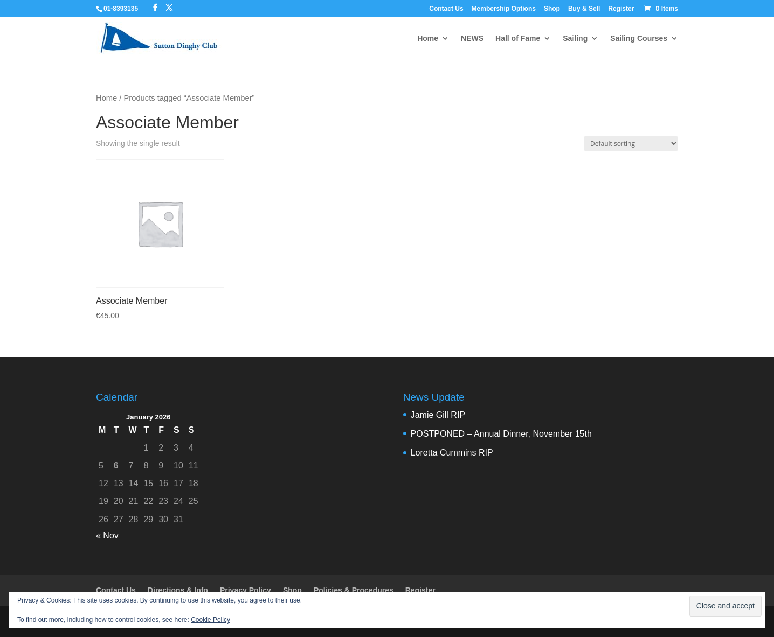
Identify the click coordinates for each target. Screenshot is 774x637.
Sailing (575, 38)
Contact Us (446, 8)
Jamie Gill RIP (438, 414)
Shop (552, 8)
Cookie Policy (210, 620)
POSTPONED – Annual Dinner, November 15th (501, 433)
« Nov (107, 535)
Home (427, 38)
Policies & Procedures (353, 590)
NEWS (472, 38)
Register (621, 8)
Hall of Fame (517, 38)
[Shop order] (631, 143)
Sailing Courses (638, 38)
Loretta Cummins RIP (452, 452)
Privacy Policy (245, 590)
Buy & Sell (584, 8)
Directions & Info (178, 590)
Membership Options (504, 8)
